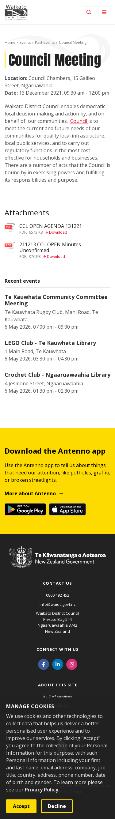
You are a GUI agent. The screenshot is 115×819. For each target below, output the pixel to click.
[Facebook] (43, 663)
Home (10, 42)
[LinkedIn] (57, 663)
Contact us (57, 583)
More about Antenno (30, 493)
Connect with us (57, 649)
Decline (57, 806)
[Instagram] (71, 663)
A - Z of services (57, 697)
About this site (57, 685)
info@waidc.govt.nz (58, 604)
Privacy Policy (41, 789)
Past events (45, 42)
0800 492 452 (57, 595)
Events (25, 42)
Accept (21, 806)
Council (79, 121)
